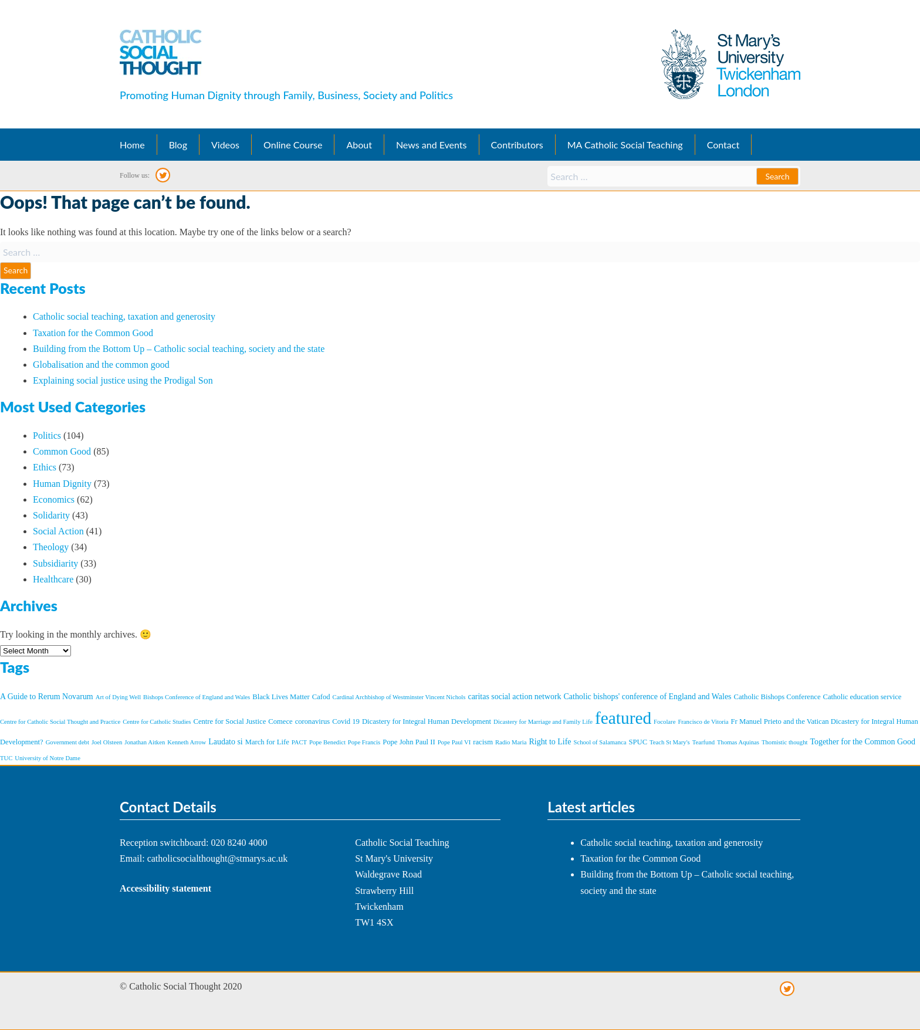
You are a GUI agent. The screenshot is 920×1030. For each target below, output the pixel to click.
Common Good (62, 451)
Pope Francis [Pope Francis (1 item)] (364, 742)
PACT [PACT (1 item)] (299, 742)
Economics (54, 499)
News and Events (431, 144)
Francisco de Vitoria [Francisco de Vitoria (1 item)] (703, 722)
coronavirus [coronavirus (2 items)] (312, 721)
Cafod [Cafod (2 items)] (321, 697)
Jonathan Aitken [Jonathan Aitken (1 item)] (144, 742)
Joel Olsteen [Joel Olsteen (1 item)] (107, 742)
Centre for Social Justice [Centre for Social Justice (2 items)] (230, 721)
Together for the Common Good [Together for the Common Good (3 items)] (862, 741)
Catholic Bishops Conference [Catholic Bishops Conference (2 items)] (777, 697)
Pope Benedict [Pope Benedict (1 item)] (327, 742)
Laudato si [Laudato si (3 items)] (225, 741)
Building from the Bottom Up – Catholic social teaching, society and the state (178, 349)
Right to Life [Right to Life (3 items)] (550, 741)
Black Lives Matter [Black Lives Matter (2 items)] (280, 697)
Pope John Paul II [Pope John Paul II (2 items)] (409, 742)
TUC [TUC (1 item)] (6, 758)
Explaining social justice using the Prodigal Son (123, 380)
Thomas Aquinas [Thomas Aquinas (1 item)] (738, 742)
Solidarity (51, 515)
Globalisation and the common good (101, 365)
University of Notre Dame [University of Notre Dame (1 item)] (47, 758)
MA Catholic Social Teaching (625, 144)
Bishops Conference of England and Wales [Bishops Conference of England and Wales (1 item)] (196, 697)
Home (132, 144)
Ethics (44, 467)
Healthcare (53, 579)
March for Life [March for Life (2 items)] (267, 742)
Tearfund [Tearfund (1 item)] (703, 742)
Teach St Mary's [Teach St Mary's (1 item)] (670, 742)
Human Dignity (62, 484)
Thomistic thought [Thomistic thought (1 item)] (784, 742)
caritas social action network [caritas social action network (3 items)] (514, 696)
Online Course (292, 144)
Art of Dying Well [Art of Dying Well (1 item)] (118, 697)
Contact (723, 144)
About (359, 144)
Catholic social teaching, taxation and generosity (124, 316)
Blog (178, 144)
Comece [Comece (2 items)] (280, 721)
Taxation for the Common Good (93, 333)
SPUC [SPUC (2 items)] (638, 742)
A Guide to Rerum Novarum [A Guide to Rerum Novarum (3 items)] (46, 696)
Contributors (517, 144)
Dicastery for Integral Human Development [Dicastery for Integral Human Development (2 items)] (426, 721)
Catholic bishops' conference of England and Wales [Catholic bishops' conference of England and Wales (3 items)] (648, 696)
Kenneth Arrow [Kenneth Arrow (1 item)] (186, 742)
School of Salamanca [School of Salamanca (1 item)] (600, 742)
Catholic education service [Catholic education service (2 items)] (862, 697)
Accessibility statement (165, 888)
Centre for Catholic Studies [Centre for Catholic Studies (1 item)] (157, 722)
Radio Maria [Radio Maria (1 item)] (511, 742)
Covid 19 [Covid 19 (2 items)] (346, 721)
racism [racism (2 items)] (483, 742)
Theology (51, 547)
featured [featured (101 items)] (623, 718)
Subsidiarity (55, 563)
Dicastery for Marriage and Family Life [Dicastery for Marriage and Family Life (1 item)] (543, 722)
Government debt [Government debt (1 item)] (67, 742)
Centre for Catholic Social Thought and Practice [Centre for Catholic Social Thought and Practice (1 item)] (60, 722)
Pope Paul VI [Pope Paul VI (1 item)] (454, 742)
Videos (225, 144)
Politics (47, 436)
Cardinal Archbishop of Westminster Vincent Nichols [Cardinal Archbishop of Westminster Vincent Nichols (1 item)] (399, 697)
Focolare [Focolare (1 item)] (664, 722)
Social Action (58, 531)
